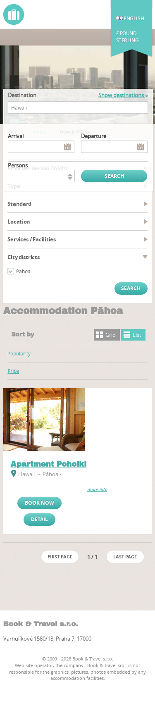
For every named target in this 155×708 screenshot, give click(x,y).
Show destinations (123, 95)
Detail (39, 519)
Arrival (16, 136)
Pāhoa (23, 271)
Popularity (19, 353)
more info (97, 489)
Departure (93, 136)
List (137, 335)
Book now (39, 502)
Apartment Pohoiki (49, 464)
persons (18, 165)
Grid (110, 335)
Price (13, 370)
